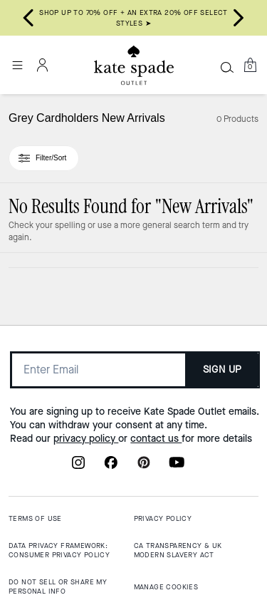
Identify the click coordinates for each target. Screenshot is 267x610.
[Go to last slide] (28, 17)
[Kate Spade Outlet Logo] (134, 66)
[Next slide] (238, 17)
